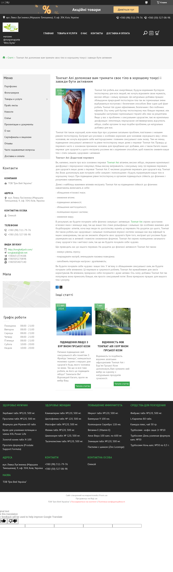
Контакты (97, 33)
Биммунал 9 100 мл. (99, 418)
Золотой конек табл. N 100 (17, 439)
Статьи (7, 118)
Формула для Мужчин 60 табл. (19, 424)
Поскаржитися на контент (84, 501)
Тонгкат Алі (113, 162)
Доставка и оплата (118, 33)
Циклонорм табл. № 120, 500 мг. (62, 435)
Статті (10, 57)
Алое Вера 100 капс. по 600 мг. (105, 435)
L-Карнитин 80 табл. (141, 418)
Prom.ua (103, 495)
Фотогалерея (11, 92)
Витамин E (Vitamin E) (99, 430)
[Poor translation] (13, 521)
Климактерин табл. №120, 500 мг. (63, 413)
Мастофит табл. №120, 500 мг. (61, 424)
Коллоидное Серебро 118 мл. (104, 424)
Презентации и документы (18, 124)
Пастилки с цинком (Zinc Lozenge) (106, 447)
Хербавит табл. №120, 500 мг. (19, 413)
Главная (48, 33)
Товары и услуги (67, 33)
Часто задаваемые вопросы (19, 149)
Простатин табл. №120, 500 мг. (19, 418)
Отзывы (8, 143)
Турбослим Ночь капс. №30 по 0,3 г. (149, 445)
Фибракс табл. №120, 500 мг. (146, 413)
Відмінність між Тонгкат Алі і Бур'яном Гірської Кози (112, 346)
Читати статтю (83, 386)
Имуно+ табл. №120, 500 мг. (103, 413)
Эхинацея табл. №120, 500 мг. (104, 441)
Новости (8, 111)
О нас (84, 33)
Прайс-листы (11, 105)
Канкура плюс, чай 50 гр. (143, 424)
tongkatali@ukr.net (17, 252)
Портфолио (10, 86)
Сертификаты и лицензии (17, 137)
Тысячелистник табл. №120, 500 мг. (64, 441)
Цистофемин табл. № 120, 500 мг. (63, 418)
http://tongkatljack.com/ (20, 249)
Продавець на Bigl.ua (86, 498)
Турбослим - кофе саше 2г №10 (147, 430)
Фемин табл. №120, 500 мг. (60, 430)
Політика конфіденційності (111, 501)
